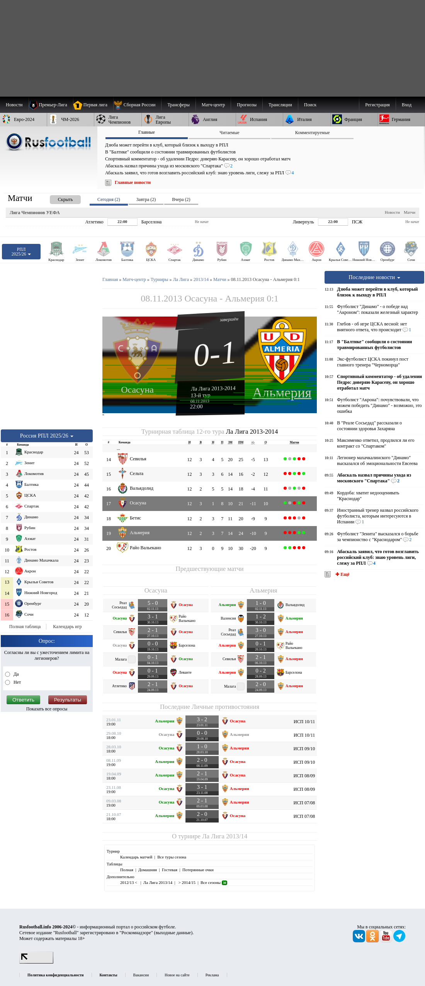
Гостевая (169, 869)
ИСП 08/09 (304, 775)
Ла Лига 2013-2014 (213, 388)
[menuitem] (137, 105)
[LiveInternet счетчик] (36, 962)
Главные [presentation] (146, 132)
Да (15, 674)
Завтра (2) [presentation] (146, 199)
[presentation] (57, 198)
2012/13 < (129, 882)
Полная (126, 869)
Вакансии (141, 975)
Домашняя (147, 869)
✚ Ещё (341, 574)
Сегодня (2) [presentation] (108, 199)
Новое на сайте (177, 975)
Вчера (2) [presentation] (181, 199)
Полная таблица (25, 626)
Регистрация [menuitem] (377, 104)
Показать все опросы (47, 709)
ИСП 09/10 (304, 748)
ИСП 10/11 (304, 721)
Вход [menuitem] (406, 104)
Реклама (212, 975)
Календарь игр (67, 626)
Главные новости (133, 182)
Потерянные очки (198, 869)
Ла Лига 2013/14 (224, 836)
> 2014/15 (186, 882)
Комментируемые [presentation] (312, 132)
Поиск (310, 104)
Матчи (409, 212)
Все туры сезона (171, 857)
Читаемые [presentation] (229, 132)
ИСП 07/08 (304, 802)
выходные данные (173, 932)
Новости (392, 212)
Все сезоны (214, 882)
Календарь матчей (136, 857)
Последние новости (374, 277)
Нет (16, 682)
